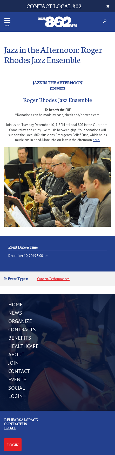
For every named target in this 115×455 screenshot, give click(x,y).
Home (15, 304)
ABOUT (16, 354)
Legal (10, 428)
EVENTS (17, 379)
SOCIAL (16, 388)
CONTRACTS (22, 329)
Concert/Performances (53, 279)
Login (12, 444)
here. (96, 140)
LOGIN (15, 396)
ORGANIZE (20, 321)
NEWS (15, 313)
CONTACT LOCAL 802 (54, 6)
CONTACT (19, 371)
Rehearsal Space (20, 419)
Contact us (15, 423)
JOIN (13, 363)
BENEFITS (19, 338)
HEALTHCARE (23, 346)
